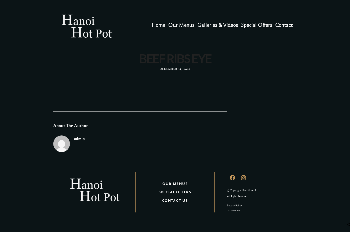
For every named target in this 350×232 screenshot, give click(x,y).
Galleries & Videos (217, 25)
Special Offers (256, 25)
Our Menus (181, 25)
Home (158, 25)
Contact (284, 25)
